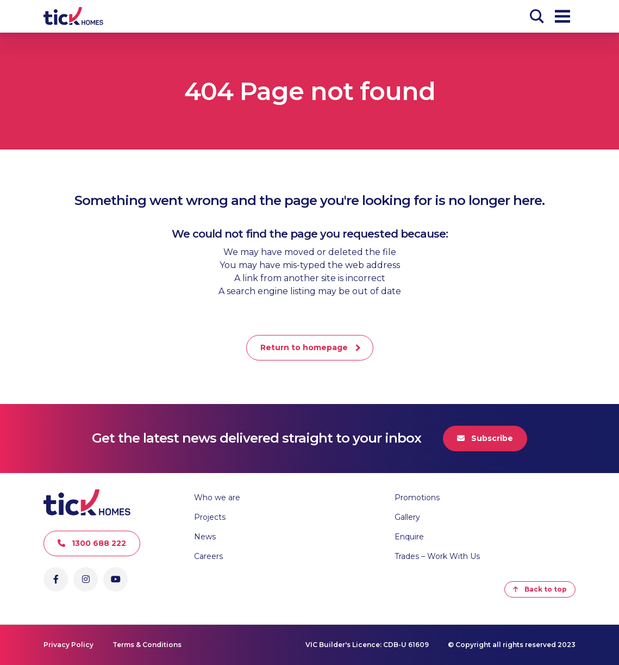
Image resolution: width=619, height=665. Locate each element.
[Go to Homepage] (73, 16)
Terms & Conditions (147, 645)
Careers (208, 556)
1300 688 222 (92, 543)
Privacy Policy (68, 645)
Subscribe (485, 438)
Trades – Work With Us (437, 556)
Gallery (407, 517)
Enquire (409, 537)
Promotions (417, 497)
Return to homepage (304, 347)
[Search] (537, 16)
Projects (210, 517)
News (205, 537)
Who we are (217, 497)
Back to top (540, 589)
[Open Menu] (562, 16)
